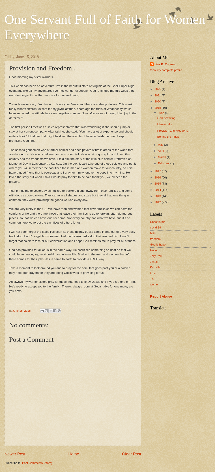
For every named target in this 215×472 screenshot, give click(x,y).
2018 (158, 107)
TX (152, 279)
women (154, 284)
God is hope (158, 244)
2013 (158, 196)
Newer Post (14, 454)
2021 (158, 95)
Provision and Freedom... (173, 130)
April (161, 150)
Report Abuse (161, 296)
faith (152, 233)
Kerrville (155, 267)
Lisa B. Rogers (165, 64)
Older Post (131, 454)
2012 (158, 202)
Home (73, 454)
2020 (158, 101)
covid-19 (155, 227)
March (162, 157)
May (161, 144)
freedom (155, 239)
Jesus (154, 261)
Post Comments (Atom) (37, 463)
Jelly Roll (156, 256)
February (164, 163)
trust (153, 273)
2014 (158, 189)
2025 (158, 89)
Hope (153, 250)
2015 (158, 183)
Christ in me (158, 222)
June (161, 113)
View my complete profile (166, 70)
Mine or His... (165, 124)
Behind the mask (168, 136)
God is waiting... (167, 118)
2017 (158, 171)
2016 (158, 177)
